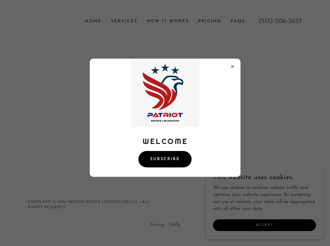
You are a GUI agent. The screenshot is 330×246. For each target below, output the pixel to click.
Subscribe (165, 159)
